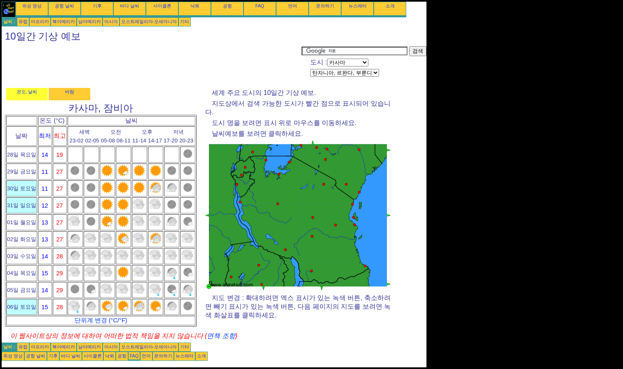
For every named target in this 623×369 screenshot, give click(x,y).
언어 (292, 5)
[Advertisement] (152, 64)
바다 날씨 (129, 5)
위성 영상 (32, 5)
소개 (390, 5)
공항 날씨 (64, 5)
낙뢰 (194, 5)
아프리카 (40, 21)
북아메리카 (63, 21)
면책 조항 (221, 335)
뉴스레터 (358, 5)
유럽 (23, 21)
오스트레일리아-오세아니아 (149, 21)
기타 (184, 21)
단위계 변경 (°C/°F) (101, 320)
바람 (69, 91)
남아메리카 (89, 21)
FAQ (259, 5)
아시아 (111, 21)
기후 (97, 5)
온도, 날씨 (27, 91)
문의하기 (325, 5)
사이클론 (162, 5)
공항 (227, 5)
